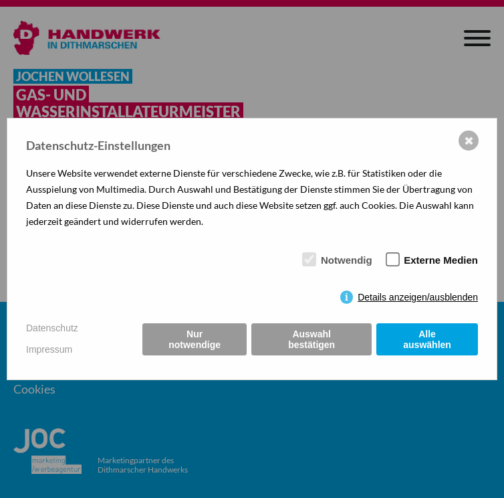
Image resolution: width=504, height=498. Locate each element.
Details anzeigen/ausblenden (418, 297)
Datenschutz (52, 328)
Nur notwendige (194, 339)
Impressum (49, 349)
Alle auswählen (427, 339)
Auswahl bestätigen (311, 339)
